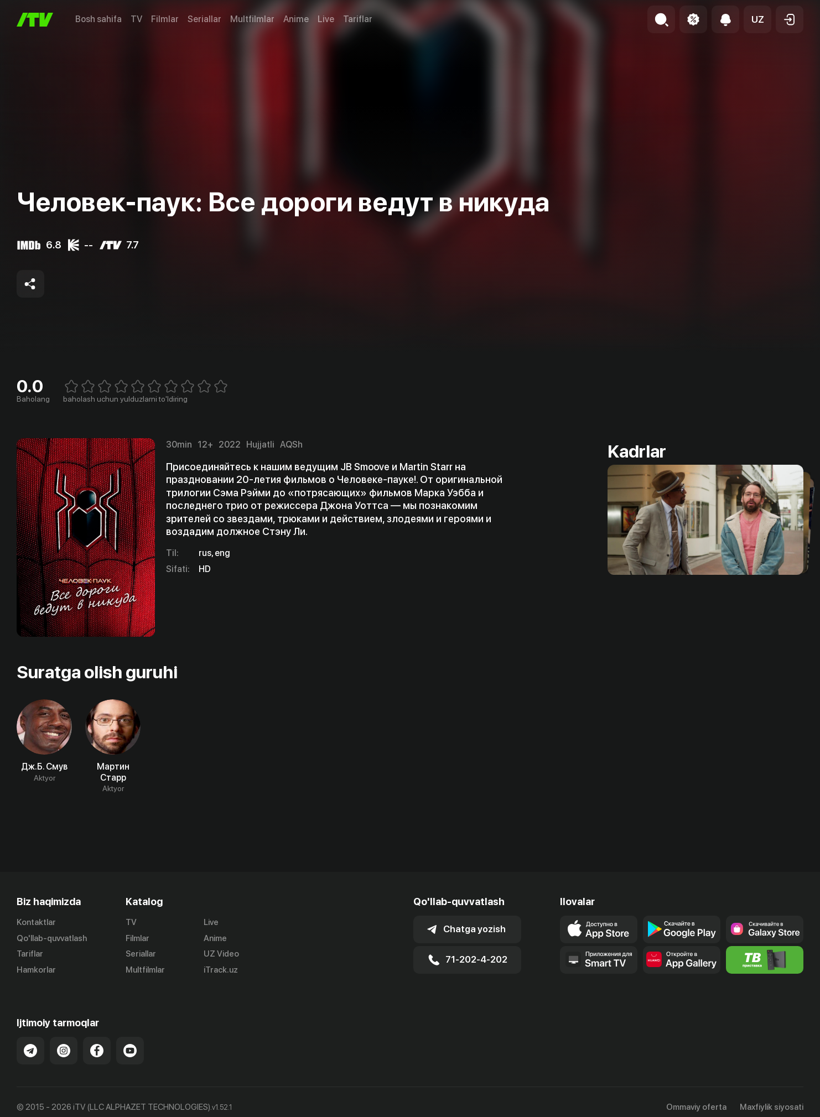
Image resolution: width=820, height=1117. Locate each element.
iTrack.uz (221, 970)
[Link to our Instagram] (63, 1050)
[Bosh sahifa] (35, 20)
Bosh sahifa (98, 19)
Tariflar (357, 19)
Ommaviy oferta (696, 1107)
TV (136, 19)
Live (326, 19)
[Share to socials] (30, 284)
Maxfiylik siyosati (771, 1107)
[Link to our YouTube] (130, 1050)
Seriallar (204, 19)
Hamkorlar (36, 970)
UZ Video (221, 954)
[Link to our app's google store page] (681, 929)
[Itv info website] (764, 960)
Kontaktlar (36, 922)
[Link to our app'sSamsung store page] (764, 929)
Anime (296, 19)
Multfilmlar (252, 19)
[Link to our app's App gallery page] (681, 960)
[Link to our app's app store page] (598, 929)
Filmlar (165, 19)
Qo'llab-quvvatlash (52, 938)
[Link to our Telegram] (30, 1050)
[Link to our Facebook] (97, 1050)
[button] (757, 19)
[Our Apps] (598, 960)
